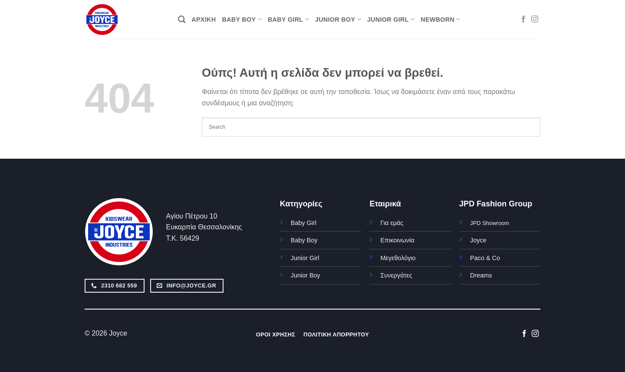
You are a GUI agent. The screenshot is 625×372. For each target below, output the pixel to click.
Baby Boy (304, 240)
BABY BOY (242, 19)
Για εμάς (391, 222)
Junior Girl (305, 258)
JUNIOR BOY (338, 19)
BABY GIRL (288, 19)
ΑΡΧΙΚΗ (203, 19)
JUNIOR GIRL (390, 19)
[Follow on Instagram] (534, 19)
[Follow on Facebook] (523, 19)
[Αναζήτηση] (181, 20)
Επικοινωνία (397, 240)
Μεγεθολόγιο (397, 258)
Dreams (481, 275)
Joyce (478, 240)
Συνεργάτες (396, 275)
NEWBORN (440, 19)
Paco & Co (485, 258)
